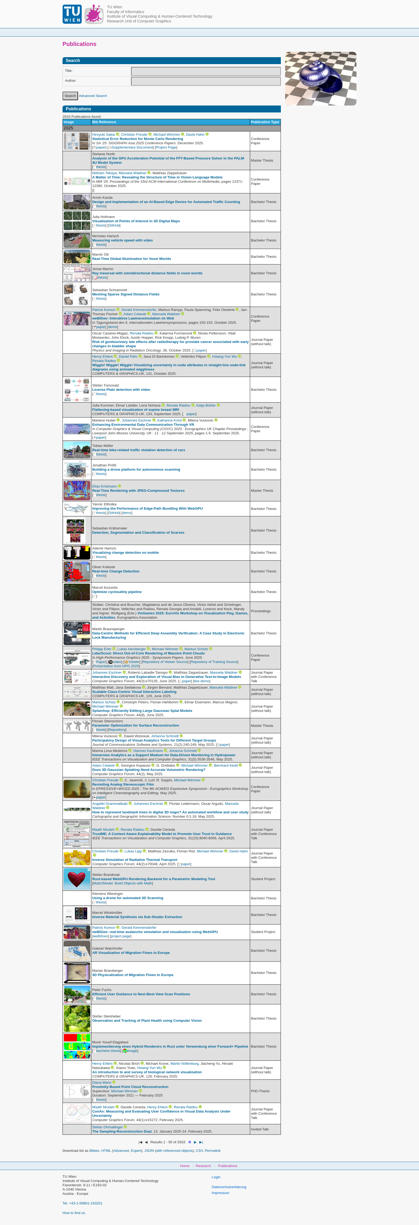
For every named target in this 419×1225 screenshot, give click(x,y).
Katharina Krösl (169, 420)
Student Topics (205, 32)
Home (113, 32)
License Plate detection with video (121, 390)
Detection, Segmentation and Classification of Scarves (138, 532)
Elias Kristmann (104, 486)
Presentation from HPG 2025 (116, 666)
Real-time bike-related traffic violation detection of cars (138, 450)
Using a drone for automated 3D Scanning (127, 898)
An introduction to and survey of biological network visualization (147, 1072)
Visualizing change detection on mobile (125, 553)
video (114, 662)
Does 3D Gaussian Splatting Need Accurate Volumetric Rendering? (148, 770)
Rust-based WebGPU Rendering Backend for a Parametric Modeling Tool (153, 879)
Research (241, 32)
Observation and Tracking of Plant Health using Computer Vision (147, 1021)
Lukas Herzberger (132, 649)
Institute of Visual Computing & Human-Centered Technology (159, 16)
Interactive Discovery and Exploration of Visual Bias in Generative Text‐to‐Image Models (166, 677)
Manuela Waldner (132, 173)
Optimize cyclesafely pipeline (117, 592)
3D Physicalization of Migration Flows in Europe (132, 975)
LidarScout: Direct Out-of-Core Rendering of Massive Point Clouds (148, 653)
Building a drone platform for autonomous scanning (136, 469)
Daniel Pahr (128, 356)
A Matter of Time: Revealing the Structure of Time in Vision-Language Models (157, 177)
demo (112, 327)
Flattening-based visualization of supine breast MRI (135, 410)
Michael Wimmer (166, 134)
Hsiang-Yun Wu (224, 356)
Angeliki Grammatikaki (110, 804)
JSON (149, 1151)
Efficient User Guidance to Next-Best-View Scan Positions (141, 994)
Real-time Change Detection (115, 571)
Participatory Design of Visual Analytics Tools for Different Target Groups (154, 740)
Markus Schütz (196, 649)
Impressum (220, 1193)
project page (120, 936)
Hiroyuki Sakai (103, 134)
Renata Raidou (142, 333)
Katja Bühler (206, 405)
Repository (117, 730)
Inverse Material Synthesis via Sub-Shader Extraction (137, 917)
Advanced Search (93, 95)
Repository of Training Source (214, 662)
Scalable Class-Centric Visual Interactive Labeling (134, 692)
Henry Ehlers (102, 356)
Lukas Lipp (133, 851)
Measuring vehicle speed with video (122, 240)
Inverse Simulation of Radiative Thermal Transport (134, 860)
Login (216, 1177)
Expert (136, 1151)
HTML (106, 1151)
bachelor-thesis (106, 1051)
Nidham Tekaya (104, 173)
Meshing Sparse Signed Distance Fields (126, 294)
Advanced (121, 1151)
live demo (201, 681)
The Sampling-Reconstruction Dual (122, 1131)
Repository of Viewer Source (165, 662)
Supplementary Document (130, 147)
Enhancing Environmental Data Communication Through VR (143, 425)
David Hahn (195, 134)
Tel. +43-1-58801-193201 (82, 1203)
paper (99, 147)
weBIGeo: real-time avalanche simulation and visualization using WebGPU (155, 932)
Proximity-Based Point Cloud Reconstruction (130, 1087)
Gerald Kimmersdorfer (138, 310)
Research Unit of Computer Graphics (139, 21)
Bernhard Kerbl (226, 765)
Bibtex (94, 1151)
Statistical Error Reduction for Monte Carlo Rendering (137, 139)
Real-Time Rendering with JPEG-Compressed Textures (138, 491)
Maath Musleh (103, 830)
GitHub (113, 225)
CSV (199, 1151)
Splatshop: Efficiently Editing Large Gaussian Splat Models (142, 711)
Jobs (306, 32)
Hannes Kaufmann (148, 751)
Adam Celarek (135, 314)
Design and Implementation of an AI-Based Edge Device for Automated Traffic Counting (166, 202)
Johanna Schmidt (165, 736)
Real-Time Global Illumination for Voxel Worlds (131, 259)
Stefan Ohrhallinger (107, 1127)
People (140, 32)
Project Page (166, 147)
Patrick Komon (103, 310)
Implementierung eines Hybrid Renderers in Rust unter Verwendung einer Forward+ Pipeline (170, 1046)
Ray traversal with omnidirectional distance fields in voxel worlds (147, 273)
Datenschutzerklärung (229, 1187)
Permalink (212, 1151)
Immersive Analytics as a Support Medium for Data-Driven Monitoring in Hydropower (163, 755)
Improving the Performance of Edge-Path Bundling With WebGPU (147, 508)
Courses (170, 32)
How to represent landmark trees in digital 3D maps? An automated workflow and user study (170, 812)
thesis (99, 167)
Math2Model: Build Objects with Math (122, 883)
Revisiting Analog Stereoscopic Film (123, 784)
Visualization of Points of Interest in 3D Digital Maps (136, 221)
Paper (99, 662)
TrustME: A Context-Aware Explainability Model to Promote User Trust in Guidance (162, 834)
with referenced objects (174, 1151)
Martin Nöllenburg (184, 1064)
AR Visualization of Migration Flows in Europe (131, 953)
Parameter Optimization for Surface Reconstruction (135, 725)
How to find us (74, 1213)
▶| (201, 1142)
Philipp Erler (101, 649)
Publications (276, 32)
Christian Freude (134, 134)
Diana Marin (101, 1082)
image (130, 1051)
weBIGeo (100, 936)
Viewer (131, 662)
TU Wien (114, 7)
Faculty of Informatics (125, 12)
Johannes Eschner (136, 420)
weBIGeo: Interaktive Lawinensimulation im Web (133, 318)
